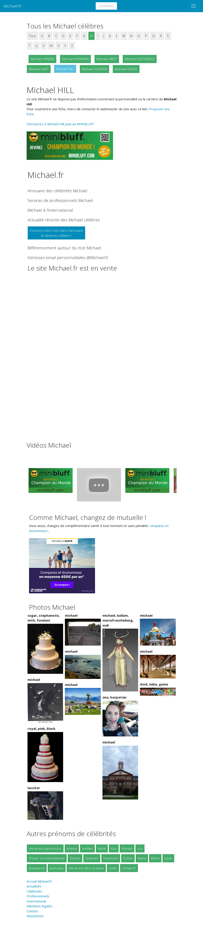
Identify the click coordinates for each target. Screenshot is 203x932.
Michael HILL (65, 69)
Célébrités (106, 6)
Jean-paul (57, 868)
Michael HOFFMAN (75, 59)
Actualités (34, 886)
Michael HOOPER (94, 69)
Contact (32, 911)
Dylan (113, 868)
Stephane (110, 858)
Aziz (114, 848)
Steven (75, 858)
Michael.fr (13, 6)
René (102, 848)
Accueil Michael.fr (39, 881)
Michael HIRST (107, 59)
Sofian (128, 858)
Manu (142, 858)
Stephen (91, 858)
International (36, 901)
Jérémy (72, 848)
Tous (32, 36)
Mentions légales (39, 906)
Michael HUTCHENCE (140, 59)
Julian (168, 858)
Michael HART (39, 69)
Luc (140, 848)
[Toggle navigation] (193, 6)
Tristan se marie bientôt (47, 858)
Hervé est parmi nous (45, 848)
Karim (155, 858)
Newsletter (35, 916)
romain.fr (129, 868)
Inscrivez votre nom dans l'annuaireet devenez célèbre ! (56, 233)
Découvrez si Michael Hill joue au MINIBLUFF (60, 124)
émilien (87, 848)
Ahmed (127, 848)
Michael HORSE (126, 69)
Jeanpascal (37, 868)
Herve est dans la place (86, 868)
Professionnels (38, 896)
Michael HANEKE (42, 59)
